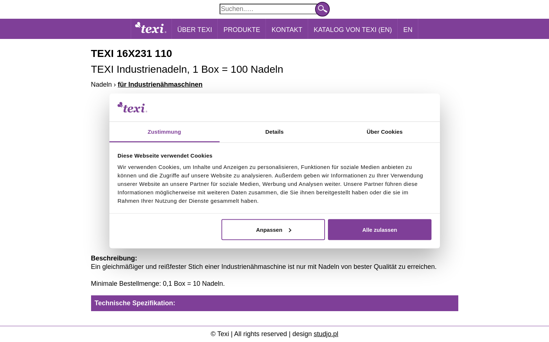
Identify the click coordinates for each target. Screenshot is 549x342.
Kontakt (286, 29)
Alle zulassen (379, 229)
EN (407, 29)
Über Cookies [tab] (385, 132)
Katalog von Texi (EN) (353, 29)
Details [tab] (275, 132)
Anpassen (273, 229)
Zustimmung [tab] (164, 132)
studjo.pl (326, 334)
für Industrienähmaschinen (160, 84)
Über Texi (194, 29)
